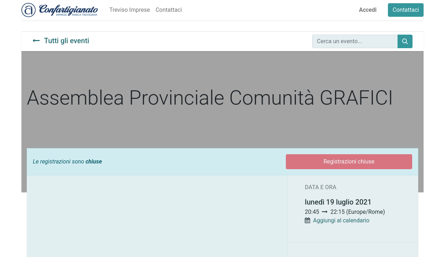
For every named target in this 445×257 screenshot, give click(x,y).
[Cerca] (405, 41)
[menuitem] (129, 10)
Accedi (367, 9)
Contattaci (406, 9)
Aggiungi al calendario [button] (341, 220)
